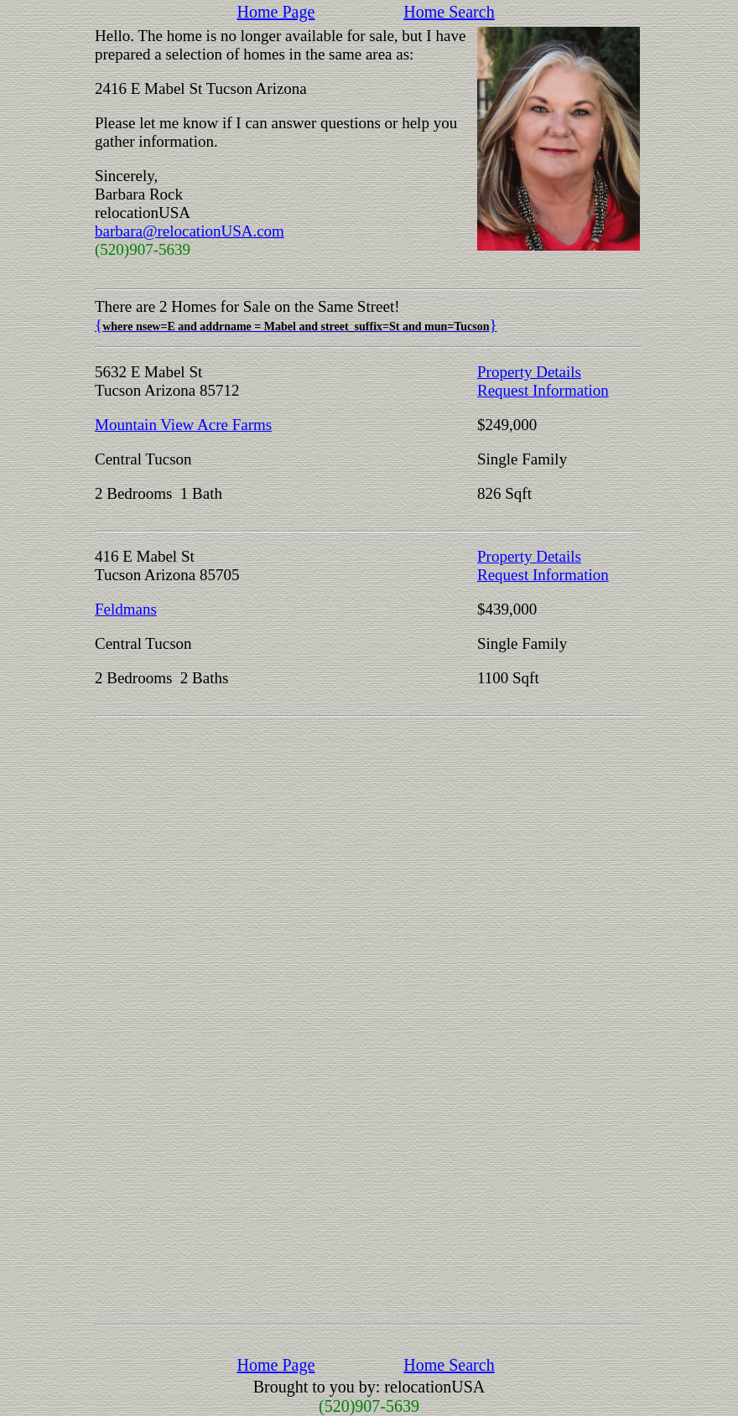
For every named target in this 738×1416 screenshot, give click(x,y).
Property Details (529, 372)
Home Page (276, 12)
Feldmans (126, 609)
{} (296, 325)
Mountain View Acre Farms (183, 424)
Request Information (543, 390)
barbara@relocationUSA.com (189, 231)
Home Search (448, 12)
